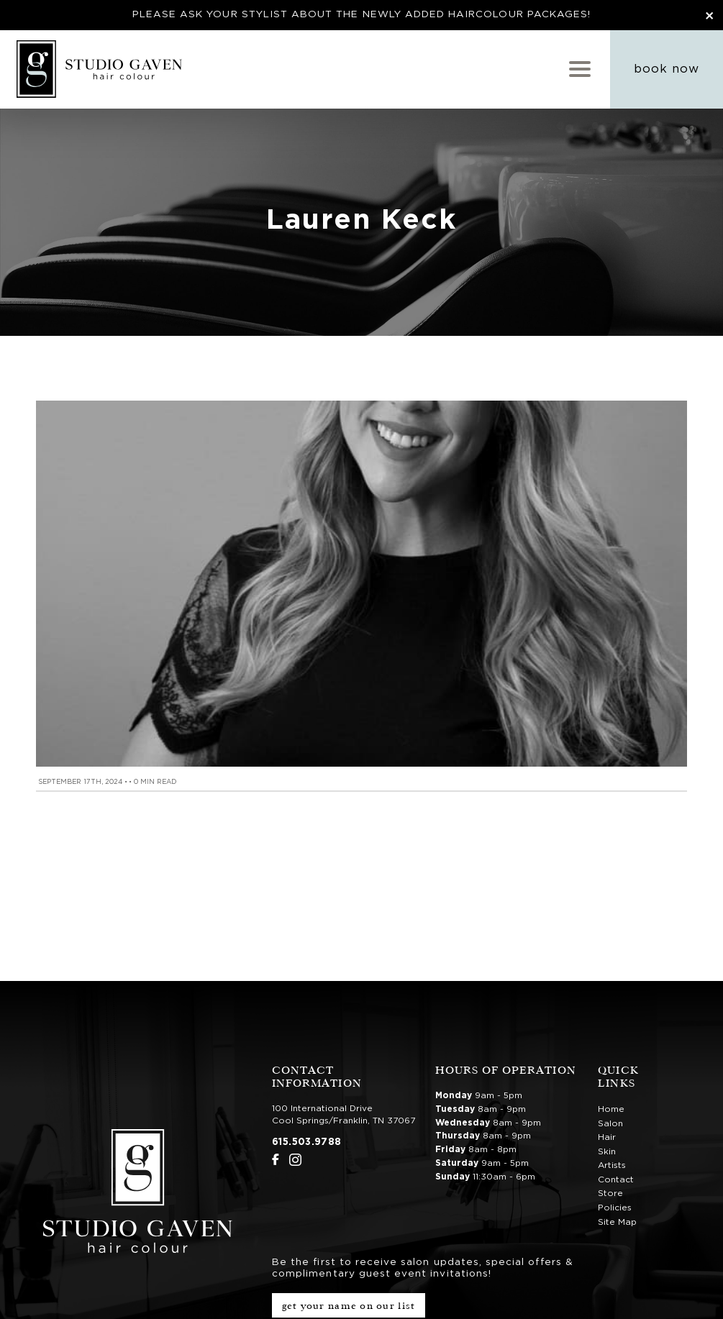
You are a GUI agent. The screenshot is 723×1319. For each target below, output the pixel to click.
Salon (610, 1123)
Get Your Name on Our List (349, 1305)
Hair (607, 1137)
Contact (616, 1179)
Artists (612, 1165)
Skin (607, 1151)
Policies (615, 1207)
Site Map (617, 1222)
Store (610, 1193)
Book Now (666, 69)
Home (611, 1109)
